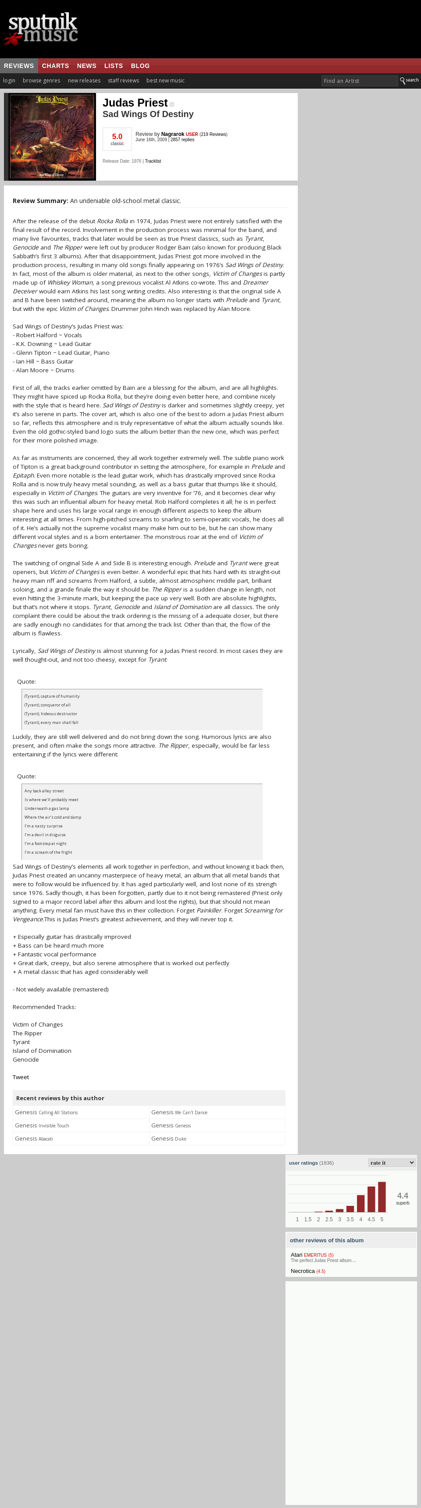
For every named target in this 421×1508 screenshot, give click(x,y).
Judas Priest (138, 102)
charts (55, 65)
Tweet (21, 1077)
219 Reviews (213, 134)
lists (113, 65)
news (86, 65)
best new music (165, 80)
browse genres (41, 80)
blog (140, 65)
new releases (84, 80)
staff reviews (123, 80)
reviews (19, 65)
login (9, 80)
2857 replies (182, 139)
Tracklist (153, 161)
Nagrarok (173, 134)
